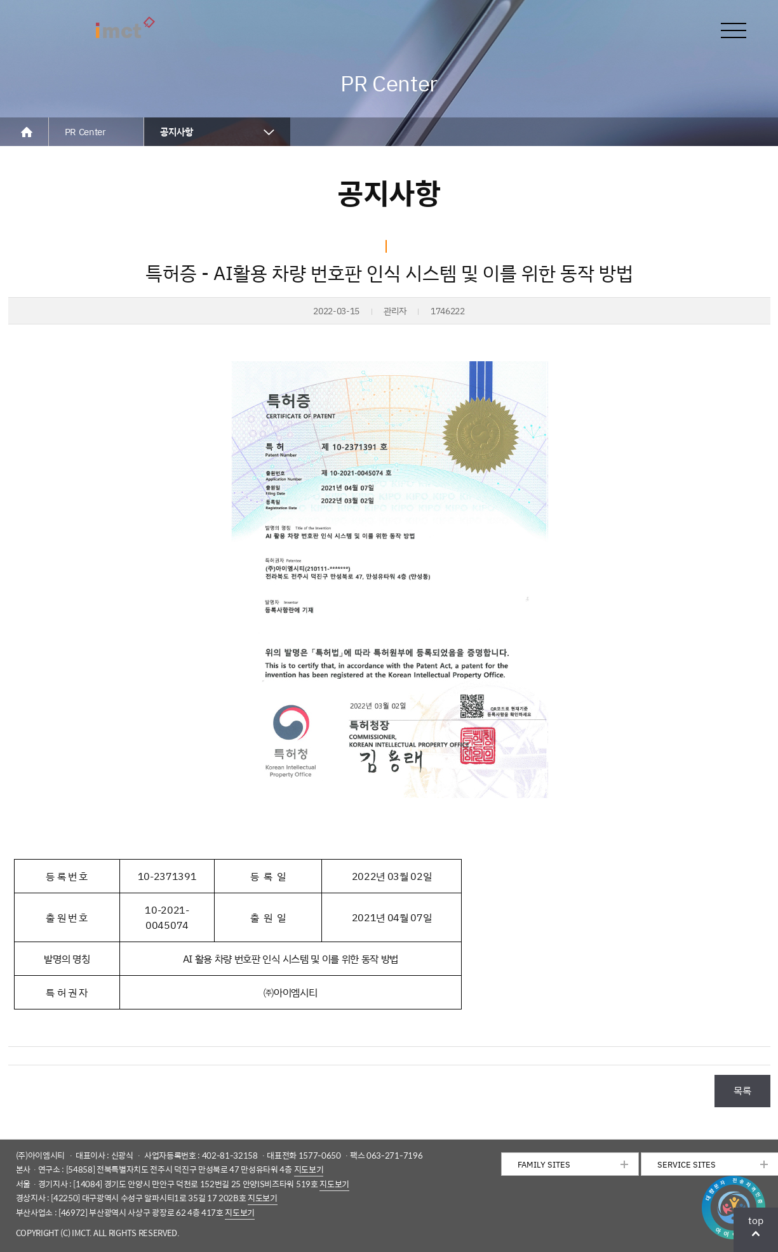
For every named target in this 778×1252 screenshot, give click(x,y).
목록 (742, 1090)
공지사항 (176, 131)
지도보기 (309, 1169)
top (755, 1220)
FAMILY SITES (544, 1164)
